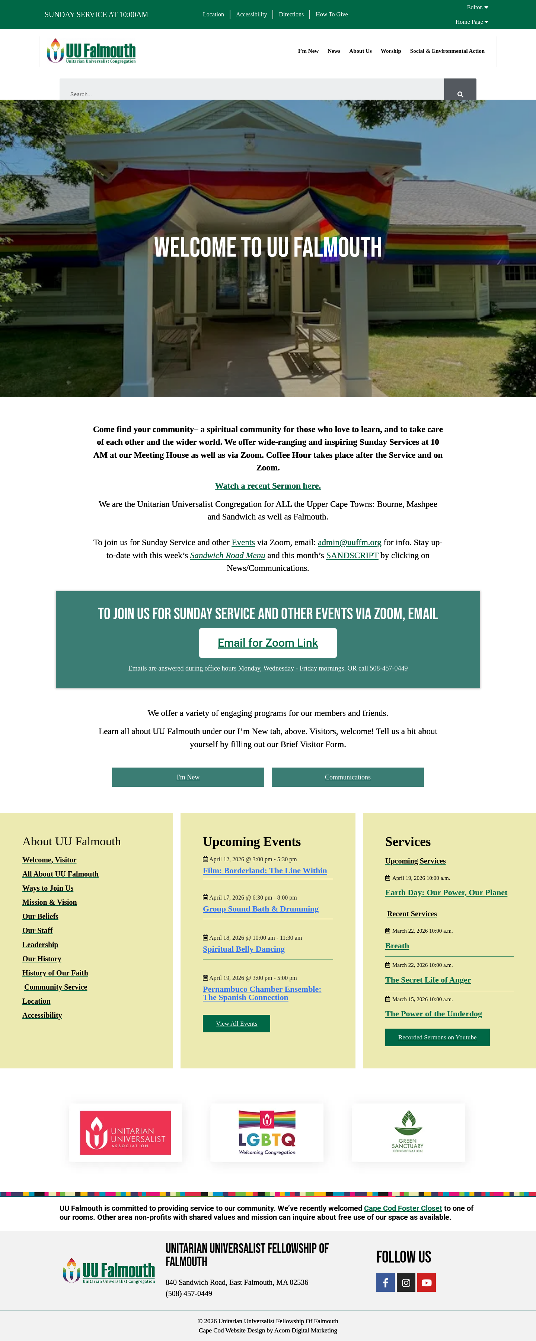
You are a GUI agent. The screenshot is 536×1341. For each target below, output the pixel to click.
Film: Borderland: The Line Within (265, 870)
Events (243, 542)
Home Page (469, 22)
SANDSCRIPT (352, 555)
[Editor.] (486, 7)
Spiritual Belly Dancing (244, 948)
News (333, 51)
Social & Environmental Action (447, 51)
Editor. (475, 7)
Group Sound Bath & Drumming (261, 908)
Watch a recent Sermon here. (268, 486)
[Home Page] (486, 21)
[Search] (460, 94)
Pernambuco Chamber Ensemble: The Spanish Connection (262, 992)
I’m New (308, 51)
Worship (390, 51)
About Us (360, 51)
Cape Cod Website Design (232, 1330)
